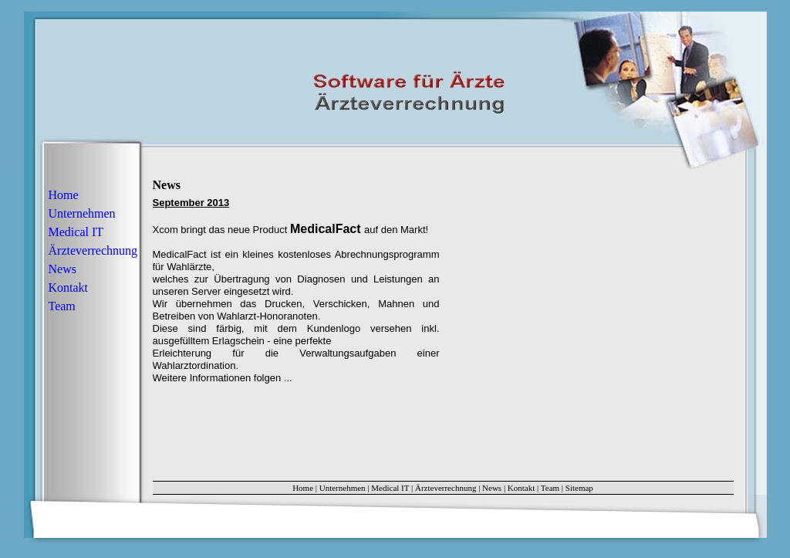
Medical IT (76, 231)
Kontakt (69, 287)
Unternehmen (82, 213)
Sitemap (579, 487)
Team (62, 306)
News (62, 269)
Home (64, 194)
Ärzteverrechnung (93, 250)
